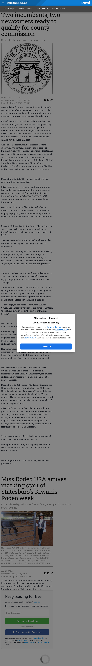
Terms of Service (54, 327)
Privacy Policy (61, 330)
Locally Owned (25, 8)
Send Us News (58, 8)
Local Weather (42, 8)
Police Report (9, 8)
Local (85, 2)
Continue (46, 346)
